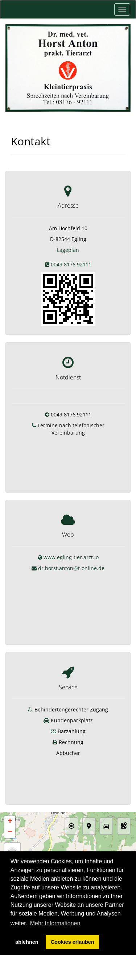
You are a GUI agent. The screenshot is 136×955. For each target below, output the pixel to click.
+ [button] (10, 786)
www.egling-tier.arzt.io (71, 546)
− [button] (10, 797)
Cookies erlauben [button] (72, 942)
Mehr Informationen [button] (55, 923)
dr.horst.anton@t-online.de (71, 557)
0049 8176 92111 (71, 264)
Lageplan (68, 249)
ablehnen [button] (26, 942)
